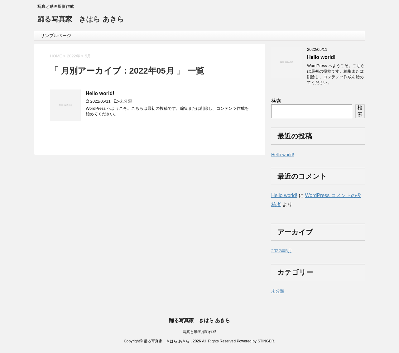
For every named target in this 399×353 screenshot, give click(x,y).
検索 (276, 101)
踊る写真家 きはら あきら (80, 19)
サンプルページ (56, 35)
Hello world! (100, 93)
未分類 (126, 101)
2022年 (73, 56)
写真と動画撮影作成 (199, 332)
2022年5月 (281, 250)
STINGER (265, 341)
